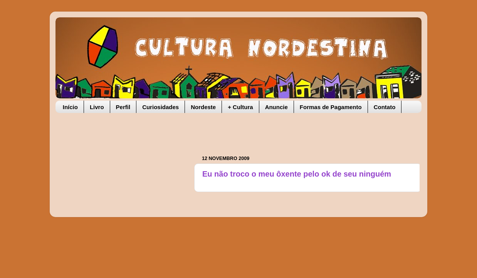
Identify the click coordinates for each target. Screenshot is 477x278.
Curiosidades (160, 107)
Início (70, 107)
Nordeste (203, 107)
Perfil (123, 107)
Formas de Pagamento (331, 107)
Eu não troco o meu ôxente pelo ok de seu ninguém (296, 174)
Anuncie (276, 107)
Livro (97, 107)
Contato (385, 107)
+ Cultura (240, 107)
